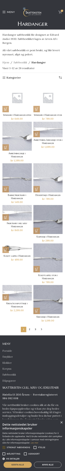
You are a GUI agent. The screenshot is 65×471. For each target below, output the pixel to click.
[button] (5, 109)
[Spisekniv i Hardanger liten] (17, 97)
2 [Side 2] (29, 329)
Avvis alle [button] (47, 464)
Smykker (7, 356)
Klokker (7, 362)
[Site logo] (32, 11)
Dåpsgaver (9, 380)
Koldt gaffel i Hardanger (17, 255)
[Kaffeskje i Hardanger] (48, 219)
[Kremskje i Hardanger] (48, 299)
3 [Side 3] (35, 329)
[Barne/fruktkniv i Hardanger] (17, 177)
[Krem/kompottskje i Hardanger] (17, 293)
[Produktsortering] (60, 77)
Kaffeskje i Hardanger (48, 236)
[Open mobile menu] (8, 12)
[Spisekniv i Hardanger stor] (48, 97)
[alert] (32, 445)
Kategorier (13, 77)
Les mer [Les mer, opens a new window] (34, 442)
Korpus (6, 368)
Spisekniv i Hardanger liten (17, 115)
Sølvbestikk (20, 62)
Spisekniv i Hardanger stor (48, 115)
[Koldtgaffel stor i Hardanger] (48, 258)
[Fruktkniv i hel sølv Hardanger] (17, 213)
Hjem (5, 62)
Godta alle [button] (17, 464)
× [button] (61, 422)
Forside (7, 350)
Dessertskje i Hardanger (47, 195)
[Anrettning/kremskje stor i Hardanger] (48, 129)
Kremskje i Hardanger (48, 316)
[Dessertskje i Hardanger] (48, 177)
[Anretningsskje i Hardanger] (17, 136)
